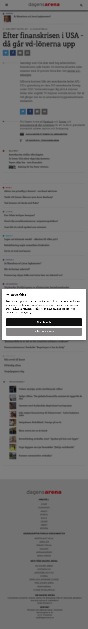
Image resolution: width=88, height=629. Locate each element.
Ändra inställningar (44, 331)
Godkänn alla (44, 322)
